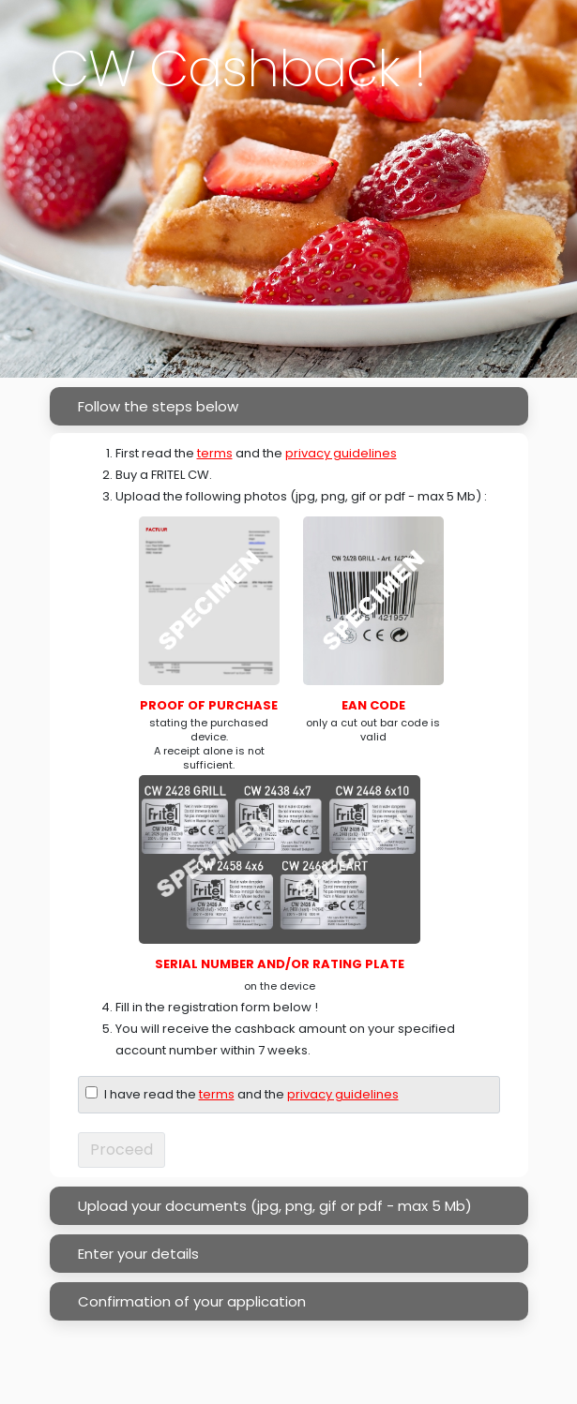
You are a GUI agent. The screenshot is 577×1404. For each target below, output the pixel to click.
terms (215, 453)
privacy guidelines (341, 453)
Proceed (121, 1149)
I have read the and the (251, 1094)
